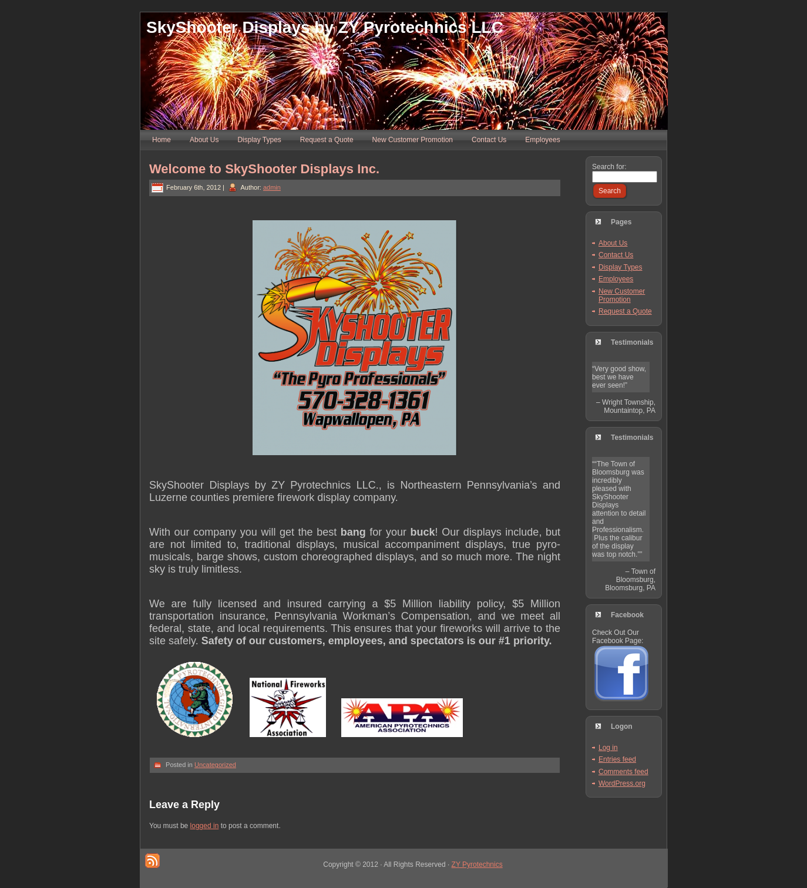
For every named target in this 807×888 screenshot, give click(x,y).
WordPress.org (621, 783)
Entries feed (617, 759)
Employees (615, 279)
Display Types (620, 267)
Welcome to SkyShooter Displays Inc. (264, 169)
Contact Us (615, 255)
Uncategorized (215, 764)
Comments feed (623, 772)
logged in (204, 826)
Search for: (609, 167)
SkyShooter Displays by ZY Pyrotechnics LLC (324, 27)
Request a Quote (625, 311)
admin (272, 187)
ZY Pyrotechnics (477, 864)
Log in (608, 748)
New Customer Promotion (621, 295)
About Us (612, 243)
